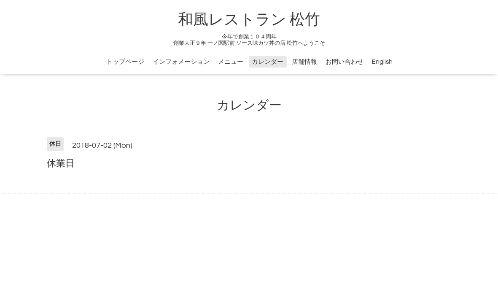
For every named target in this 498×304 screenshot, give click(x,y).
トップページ (125, 62)
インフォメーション (181, 62)
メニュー (230, 62)
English (382, 62)
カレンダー (267, 62)
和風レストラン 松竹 (249, 20)
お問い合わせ (344, 62)
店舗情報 (304, 62)
